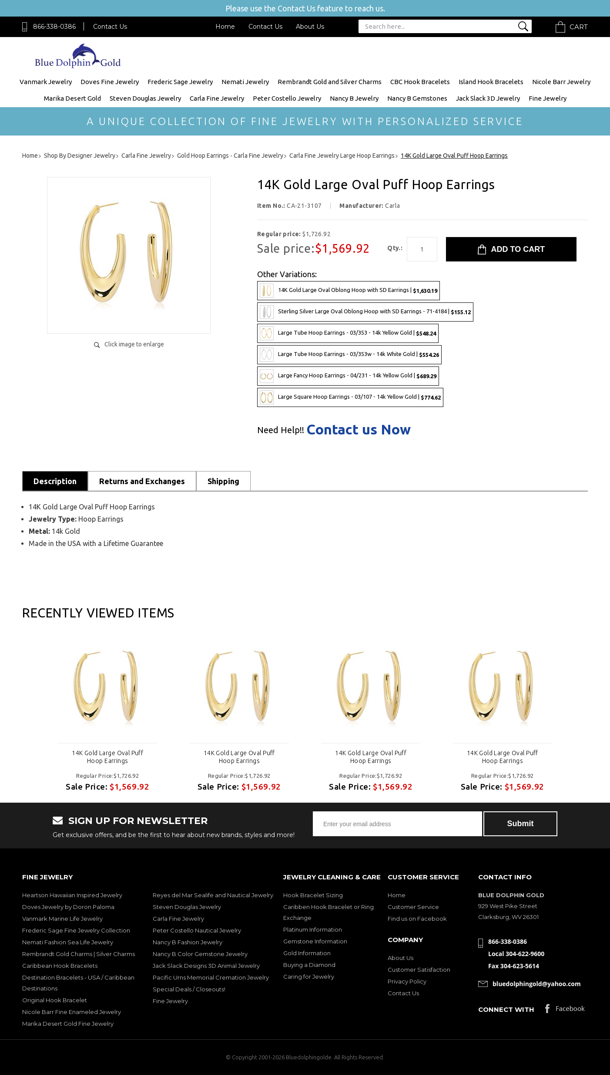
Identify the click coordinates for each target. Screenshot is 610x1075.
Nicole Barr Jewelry (561, 81)
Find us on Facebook (417, 918)
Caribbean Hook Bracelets (59, 965)
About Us (310, 27)
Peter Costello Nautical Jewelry (197, 930)
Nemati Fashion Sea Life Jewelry (67, 942)
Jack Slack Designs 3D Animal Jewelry (206, 965)
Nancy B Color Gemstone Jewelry (200, 953)
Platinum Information (312, 929)
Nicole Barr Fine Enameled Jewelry (71, 1011)
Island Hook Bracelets (491, 81)
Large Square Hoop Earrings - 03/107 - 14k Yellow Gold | (350, 397)
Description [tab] (55, 481)
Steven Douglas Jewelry (145, 98)
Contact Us (110, 27)
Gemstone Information (315, 941)
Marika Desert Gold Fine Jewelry (68, 1023)
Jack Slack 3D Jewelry (488, 98)
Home (225, 27)
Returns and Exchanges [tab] (142, 481)
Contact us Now (358, 429)
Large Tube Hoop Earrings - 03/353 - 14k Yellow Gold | (348, 333)
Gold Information (307, 953)
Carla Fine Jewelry (217, 98)
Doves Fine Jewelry (109, 81)
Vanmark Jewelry (46, 81)
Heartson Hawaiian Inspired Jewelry (72, 895)
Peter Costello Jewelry (287, 98)
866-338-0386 (54, 27)
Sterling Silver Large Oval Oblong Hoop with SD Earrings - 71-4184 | (365, 312)
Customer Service (413, 906)
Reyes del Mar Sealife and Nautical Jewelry (213, 895)
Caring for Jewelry (308, 976)
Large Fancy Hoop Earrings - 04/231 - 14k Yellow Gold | (348, 376)
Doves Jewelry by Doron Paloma (68, 906)
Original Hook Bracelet (54, 1000)
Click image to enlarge (134, 344)
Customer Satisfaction (419, 969)
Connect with (506, 1009)
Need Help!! (280, 430)
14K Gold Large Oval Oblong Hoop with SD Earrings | (348, 291)
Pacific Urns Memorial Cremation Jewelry (211, 977)
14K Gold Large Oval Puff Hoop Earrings (107, 756)
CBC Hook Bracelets (420, 81)
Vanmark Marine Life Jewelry (62, 918)
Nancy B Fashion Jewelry (187, 942)
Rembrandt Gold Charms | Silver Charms (78, 953)
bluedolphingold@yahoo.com (537, 984)
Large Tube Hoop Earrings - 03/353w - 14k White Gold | (349, 355)
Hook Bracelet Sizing (313, 895)
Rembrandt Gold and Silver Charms (330, 81)
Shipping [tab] (223, 481)
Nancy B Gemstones (417, 98)
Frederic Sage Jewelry (180, 81)
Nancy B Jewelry (354, 98)
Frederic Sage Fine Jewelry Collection (76, 930)
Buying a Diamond (309, 964)
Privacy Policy (407, 981)
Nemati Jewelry (245, 81)
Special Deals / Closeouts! (189, 989)
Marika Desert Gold (72, 98)
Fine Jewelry (547, 98)
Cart (579, 27)
